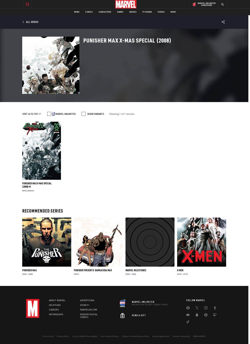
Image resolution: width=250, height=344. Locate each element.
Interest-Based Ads (181, 336)
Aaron (24, 190)
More (173, 12)
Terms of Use (48, 336)
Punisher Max (29, 270)
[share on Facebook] (188, 308)
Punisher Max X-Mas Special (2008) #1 (37, 185)
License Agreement (160, 336)
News (77, 12)
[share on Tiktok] (188, 322)
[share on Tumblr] (215, 308)
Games (120, 12)
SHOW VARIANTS (95, 113)
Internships (56, 314)
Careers (54, 309)
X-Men (180, 270)
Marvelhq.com (88, 309)
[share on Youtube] (188, 315)
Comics (89, 12)
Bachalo (31, 190)
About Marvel (57, 300)
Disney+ (85, 305)
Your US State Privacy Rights (84, 336)
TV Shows (147, 12)
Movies (132, 12)
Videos (161, 12)
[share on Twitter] (197, 308)
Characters (105, 12)
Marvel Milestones (135, 270)
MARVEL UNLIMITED (66, 113)
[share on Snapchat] (197, 315)
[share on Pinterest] (206, 315)
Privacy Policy (63, 336)
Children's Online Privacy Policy (135, 336)
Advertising (87, 300)
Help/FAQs (55, 305)
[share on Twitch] (215, 315)
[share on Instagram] (206, 308)
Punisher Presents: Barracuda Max (93, 270)
